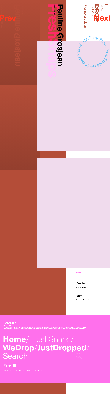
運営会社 (6, 370)
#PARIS (78, 272)
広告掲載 (11, 370)
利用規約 (28, 370)
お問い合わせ (18, 370)
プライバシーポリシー (36, 370)
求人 (23, 370)
